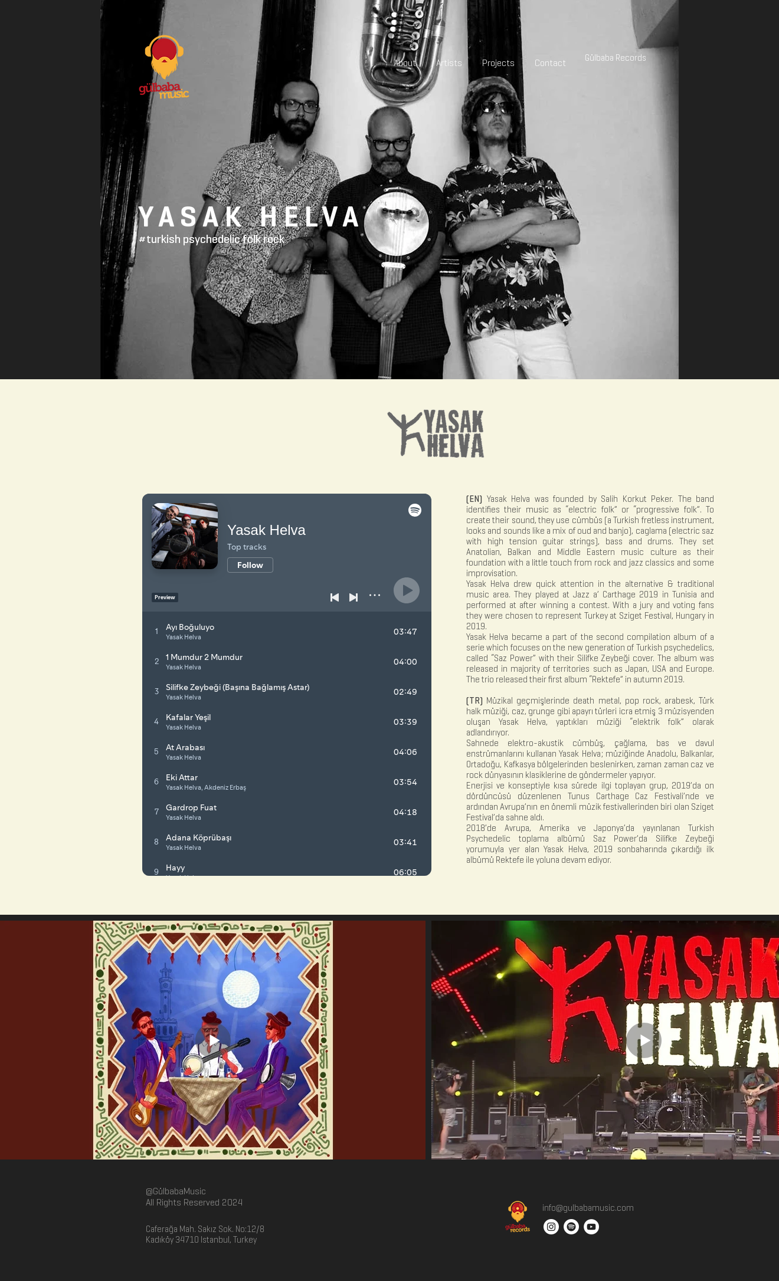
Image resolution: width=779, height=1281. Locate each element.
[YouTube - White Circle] (591, 1226)
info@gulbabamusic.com (587, 1208)
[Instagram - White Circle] (551, 1226)
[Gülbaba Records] (615, 58)
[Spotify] (571, 1226)
